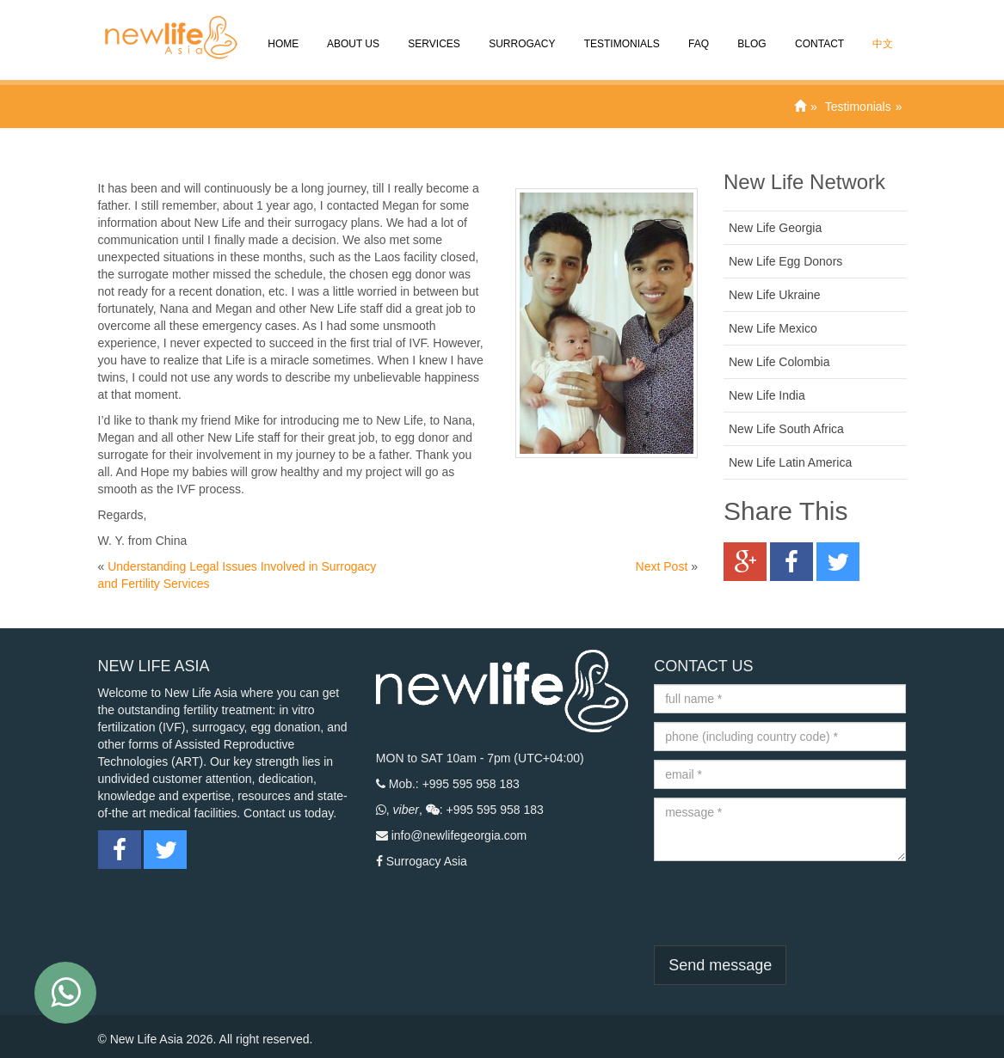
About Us (351, 32)
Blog (751, 32)
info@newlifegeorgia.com (459, 835)
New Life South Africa (786, 429)
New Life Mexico (773, 328)
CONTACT (818, 32)
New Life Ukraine (775, 295)
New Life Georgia (775, 228)
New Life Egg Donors (785, 261)
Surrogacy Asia (426, 861)
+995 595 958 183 (471, 784)
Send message (720, 965)
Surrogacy (521, 32)
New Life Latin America (790, 462)
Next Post (662, 566)
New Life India (767, 395)
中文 (881, 32)
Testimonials (621, 32)
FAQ (697, 32)
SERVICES (432, 32)
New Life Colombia (779, 362)
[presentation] (784, 903)
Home (282, 32)
